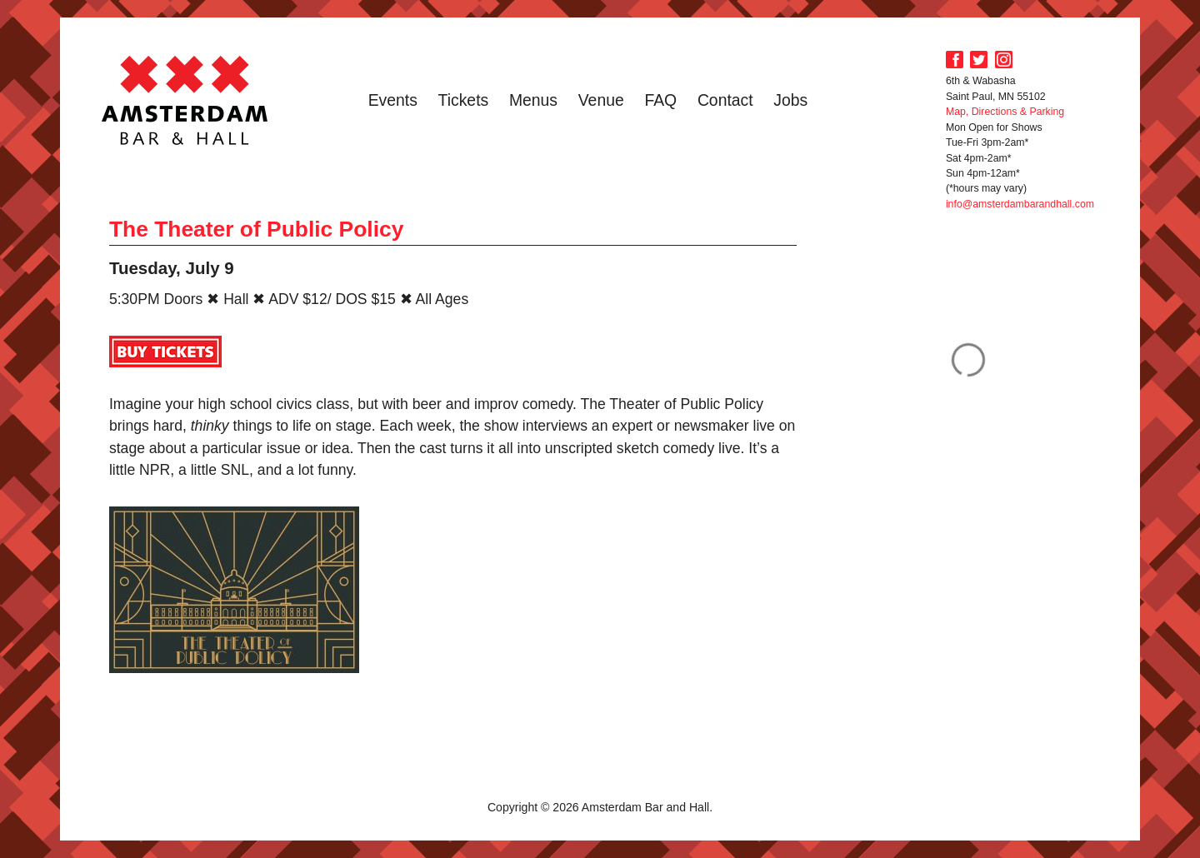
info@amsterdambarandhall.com (1020, 204)
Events (393, 100)
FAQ (660, 100)
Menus (533, 100)
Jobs (790, 100)
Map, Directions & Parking (1005, 111)
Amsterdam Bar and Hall (185, 100)
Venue (601, 100)
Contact (725, 100)
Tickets (463, 100)
